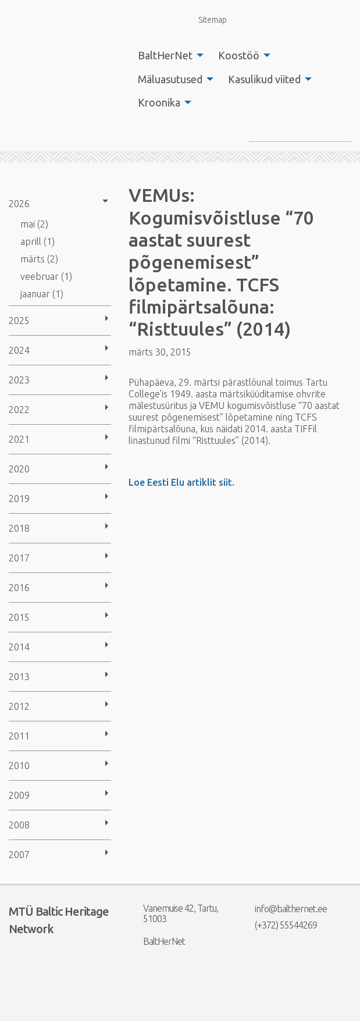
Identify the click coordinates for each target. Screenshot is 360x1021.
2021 (19, 439)
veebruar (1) (46, 276)
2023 (19, 380)
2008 (19, 825)
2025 (19, 320)
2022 (19, 409)
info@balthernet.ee (283, 908)
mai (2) (34, 224)
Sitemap (206, 19)
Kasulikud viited (264, 79)
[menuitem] (167, 55)
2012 (19, 706)
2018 (19, 528)
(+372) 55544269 (278, 925)
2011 (19, 736)
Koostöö (238, 55)
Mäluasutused (170, 79)
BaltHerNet (165, 55)
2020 (19, 469)
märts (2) (39, 259)
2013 (19, 676)
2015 (19, 617)
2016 (19, 587)
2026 (19, 203)
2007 (19, 854)
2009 (19, 795)
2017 (19, 558)
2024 (19, 350)
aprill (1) (37, 241)
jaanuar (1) (41, 294)
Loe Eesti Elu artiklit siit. (181, 482)
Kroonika (159, 102)
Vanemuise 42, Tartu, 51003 (173, 913)
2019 (19, 498)
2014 (19, 647)
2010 (19, 765)
